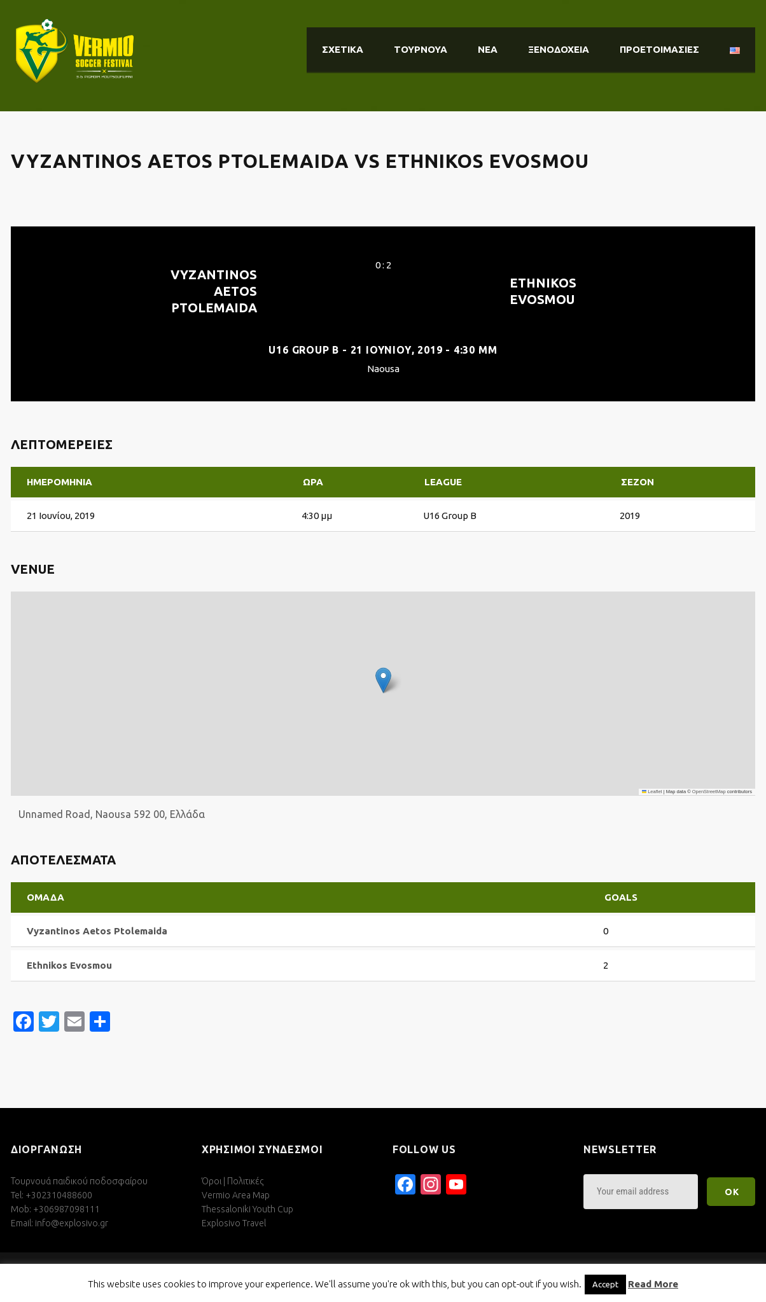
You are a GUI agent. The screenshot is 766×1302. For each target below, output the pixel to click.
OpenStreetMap (709, 791)
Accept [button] (605, 1284)
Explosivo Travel (234, 1223)
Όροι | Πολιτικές (232, 1181)
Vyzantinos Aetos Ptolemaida (214, 291)
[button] (383, 680)
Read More (653, 1283)
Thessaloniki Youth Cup (247, 1209)
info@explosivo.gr (71, 1223)
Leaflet (652, 791)
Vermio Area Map (236, 1195)
